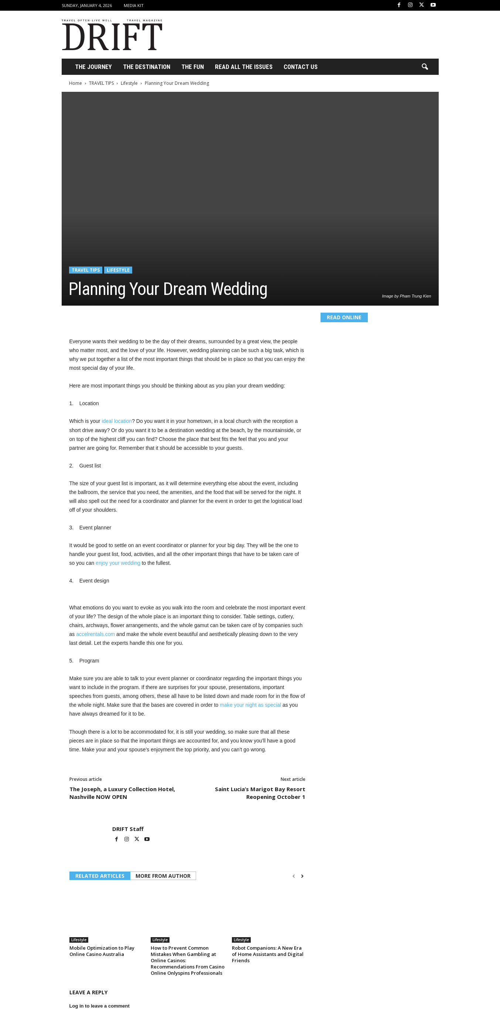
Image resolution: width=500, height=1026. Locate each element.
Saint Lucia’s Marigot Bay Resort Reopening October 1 (260, 792)
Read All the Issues (244, 66)
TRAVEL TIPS (101, 83)
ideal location (116, 421)
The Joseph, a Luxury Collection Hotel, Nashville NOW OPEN (122, 792)
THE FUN (192, 66)
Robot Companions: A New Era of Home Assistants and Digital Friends (268, 954)
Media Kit (134, 5)
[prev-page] (293, 876)
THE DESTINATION (146, 66)
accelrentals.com (95, 634)
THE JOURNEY (93, 66)
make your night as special (249, 705)
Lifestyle (129, 83)
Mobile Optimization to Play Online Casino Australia (101, 951)
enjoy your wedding (117, 563)
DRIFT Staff (128, 828)
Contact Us (301, 66)
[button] (425, 67)
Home (75, 83)
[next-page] (302, 876)
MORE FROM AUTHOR (163, 875)
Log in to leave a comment (99, 1006)
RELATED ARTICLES (99, 875)
